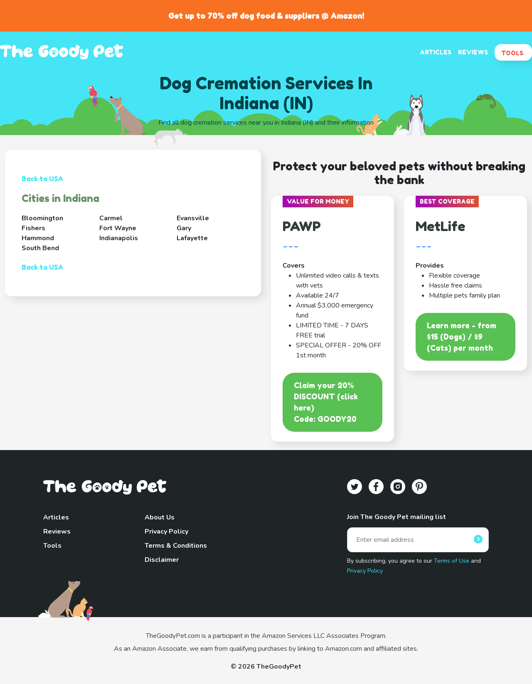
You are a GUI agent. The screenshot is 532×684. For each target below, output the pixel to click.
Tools (52, 545)
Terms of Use (451, 561)
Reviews (57, 531)
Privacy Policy (166, 531)
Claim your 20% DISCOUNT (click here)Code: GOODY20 (326, 402)
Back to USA (43, 179)
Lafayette (192, 238)
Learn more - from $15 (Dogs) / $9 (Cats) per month (461, 336)
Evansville (193, 218)
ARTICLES (435, 52)
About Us (160, 517)
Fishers (33, 228)
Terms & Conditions (176, 545)
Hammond (38, 238)
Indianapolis (118, 238)
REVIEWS (473, 52)
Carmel (111, 218)
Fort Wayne (117, 228)
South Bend (40, 248)
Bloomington (42, 218)
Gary (184, 228)
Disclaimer (162, 559)
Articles (56, 517)
